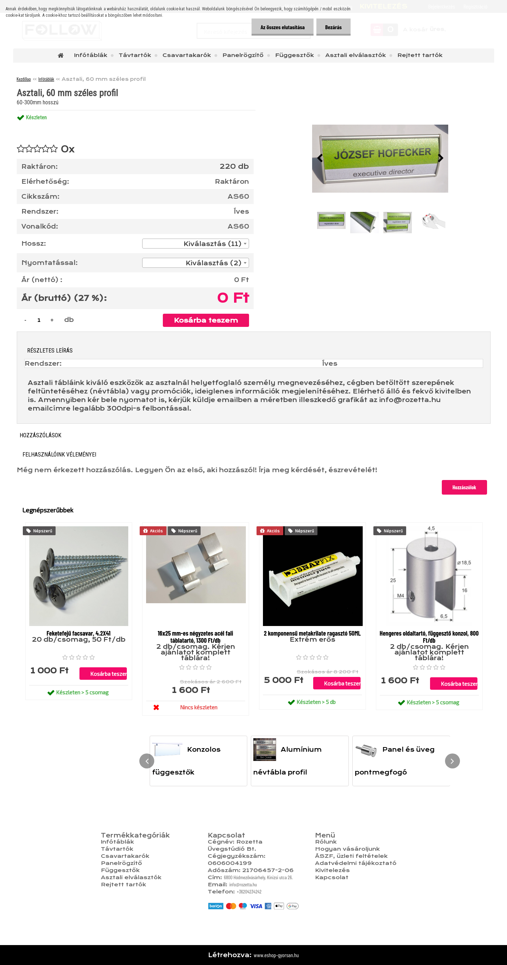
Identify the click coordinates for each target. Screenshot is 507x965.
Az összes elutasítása (282, 27)
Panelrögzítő (243, 55)
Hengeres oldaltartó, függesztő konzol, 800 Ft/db (429, 637)
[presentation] (319, 158)
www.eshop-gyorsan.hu (276, 954)
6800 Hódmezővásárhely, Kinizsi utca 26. (258, 877)
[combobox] (195, 244)
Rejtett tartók (420, 55)
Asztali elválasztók (355, 55)
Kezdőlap (24, 79)
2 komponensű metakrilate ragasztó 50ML (312, 633)
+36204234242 (249, 891)
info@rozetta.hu (243, 884)
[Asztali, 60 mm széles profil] (380, 159)
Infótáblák (90, 55)
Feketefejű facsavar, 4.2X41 (78, 633)
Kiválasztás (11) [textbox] (212, 243)
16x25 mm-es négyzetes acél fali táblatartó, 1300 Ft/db (195, 637)
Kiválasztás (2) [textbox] (214, 263)
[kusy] (39, 320)
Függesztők (294, 55)
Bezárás (333, 27)
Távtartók (135, 55)
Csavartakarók (186, 55)
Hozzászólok (464, 487)
